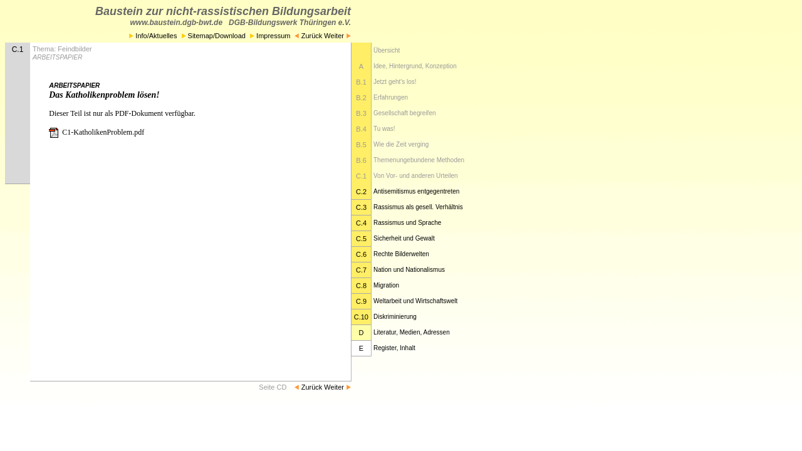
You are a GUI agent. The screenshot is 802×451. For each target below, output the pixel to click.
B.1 (361, 82)
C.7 (361, 270)
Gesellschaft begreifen (404, 113)
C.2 (361, 191)
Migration (386, 285)
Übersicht (386, 50)
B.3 (361, 113)
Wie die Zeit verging (401, 144)
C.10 (361, 317)
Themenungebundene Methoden (418, 160)
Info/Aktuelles (152, 35)
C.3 (361, 207)
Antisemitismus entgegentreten (416, 191)
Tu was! (384, 128)
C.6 (361, 254)
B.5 (361, 144)
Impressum (271, 35)
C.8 (361, 285)
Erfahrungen (390, 97)
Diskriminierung (395, 316)
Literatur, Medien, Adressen (411, 332)
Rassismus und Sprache (407, 222)
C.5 (361, 238)
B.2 (361, 97)
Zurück (308, 35)
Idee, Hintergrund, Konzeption (415, 66)
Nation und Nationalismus (409, 269)
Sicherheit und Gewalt (404, 238)
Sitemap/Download (213, 35)
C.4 (361, 223)
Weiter (337, 35)
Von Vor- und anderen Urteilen (415, 175)
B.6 (361, 160)
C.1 (361, 176)
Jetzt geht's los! (395, 81)
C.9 (361, 301)
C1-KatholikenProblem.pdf (96, 132)
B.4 (361, 129)
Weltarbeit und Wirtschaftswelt (415, 301)
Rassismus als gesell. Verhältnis (418, 207)
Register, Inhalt (394, 348)
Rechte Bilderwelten (401, 254)
